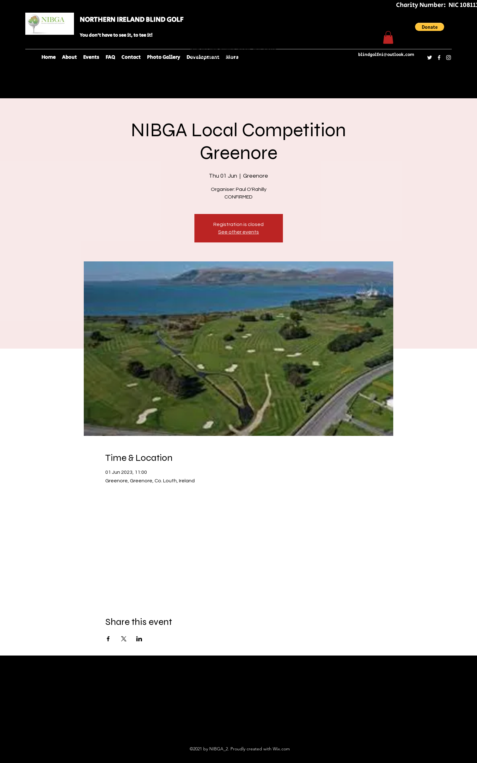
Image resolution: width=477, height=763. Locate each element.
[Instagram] (448, 57)
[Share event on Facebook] (108, 638)
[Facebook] (439, 57)
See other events (238, 232)
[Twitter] (429, 57)
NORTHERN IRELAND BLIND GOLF (131, 20)
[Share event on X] (124, 638)
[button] (429, 27)
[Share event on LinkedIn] (139, 638)
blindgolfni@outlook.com (386, 55)
